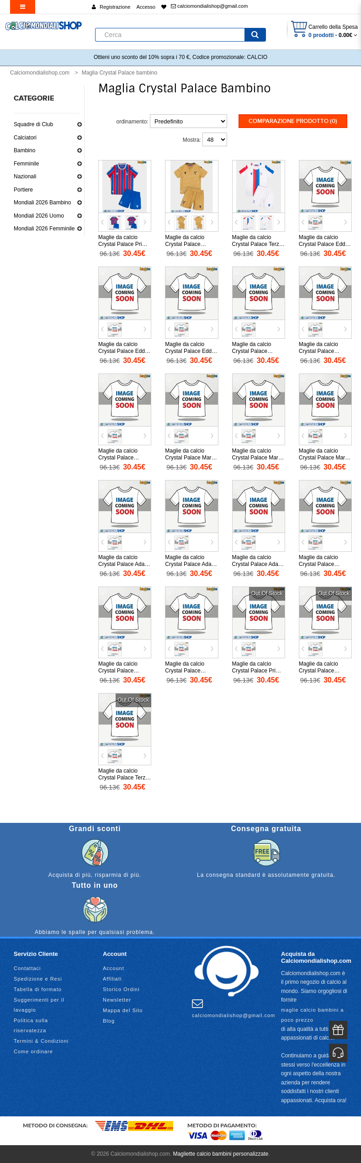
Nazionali (25, 176)
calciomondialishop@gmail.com (209, 6)
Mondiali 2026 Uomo (39, 216)
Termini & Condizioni (41, 1041)
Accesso (145, 7)
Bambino (24, 150)
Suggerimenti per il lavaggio (39, 1005)
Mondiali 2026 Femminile (44, 228)
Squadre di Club (33, 124)
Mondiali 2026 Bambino (42, 202)
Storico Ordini (121, 989)
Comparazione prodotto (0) (293, 121)
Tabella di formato (38, 989)
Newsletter (117, 1000)
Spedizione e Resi (38, 979)
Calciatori (25, 137)
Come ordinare (33, 1051)
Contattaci (27, 968)
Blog (109, 1021)
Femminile (26, 163)
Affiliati (112, 979)
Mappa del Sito (123, 1010)
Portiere (23, 190)
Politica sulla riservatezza (31, 1025)
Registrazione (115, 7)
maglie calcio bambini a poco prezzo (312, 1015)
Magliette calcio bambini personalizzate (220, 1154)
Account (113, 968)
